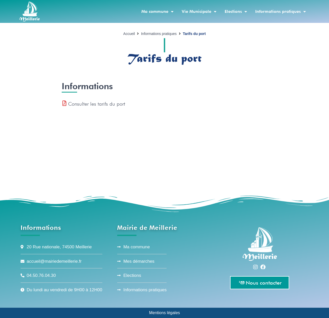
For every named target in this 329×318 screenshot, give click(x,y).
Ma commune (157, 11)
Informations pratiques (280, 11)
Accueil (129, 34)
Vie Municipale (199, 11)
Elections (236, 11)
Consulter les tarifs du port (96, 104)
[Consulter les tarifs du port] (64, 103)
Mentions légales (164, 313)
